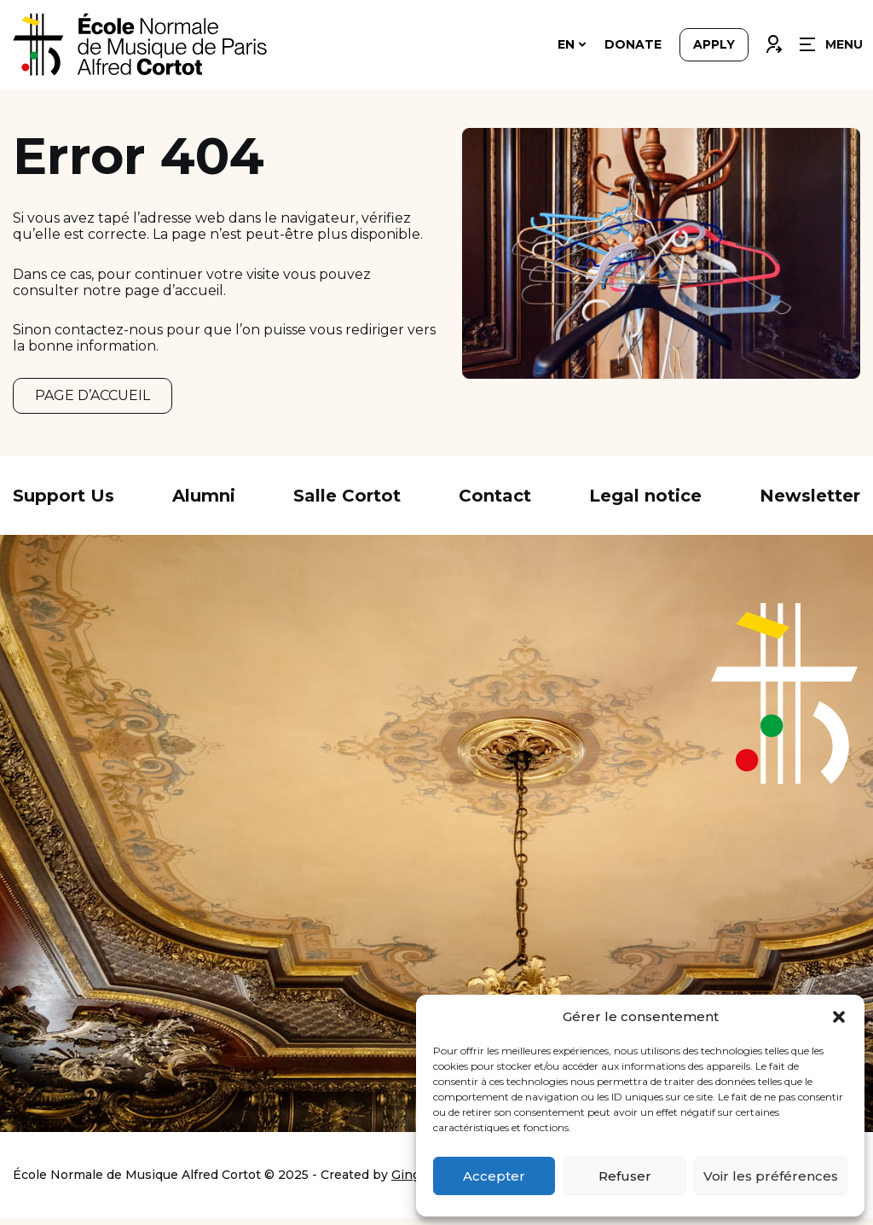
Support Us (63, 502)
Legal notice (645, 502)
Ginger (412, 1181)
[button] (838, 1016)
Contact (495, 502)
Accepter (494, 1176)
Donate (633, 44)
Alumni (203, 502)
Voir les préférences (770, 1176)
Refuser (624, 1176)
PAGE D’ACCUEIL (92, 399)
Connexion (773, 40)
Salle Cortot (347, 502)
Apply (714, 44)
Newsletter (810, 502)
